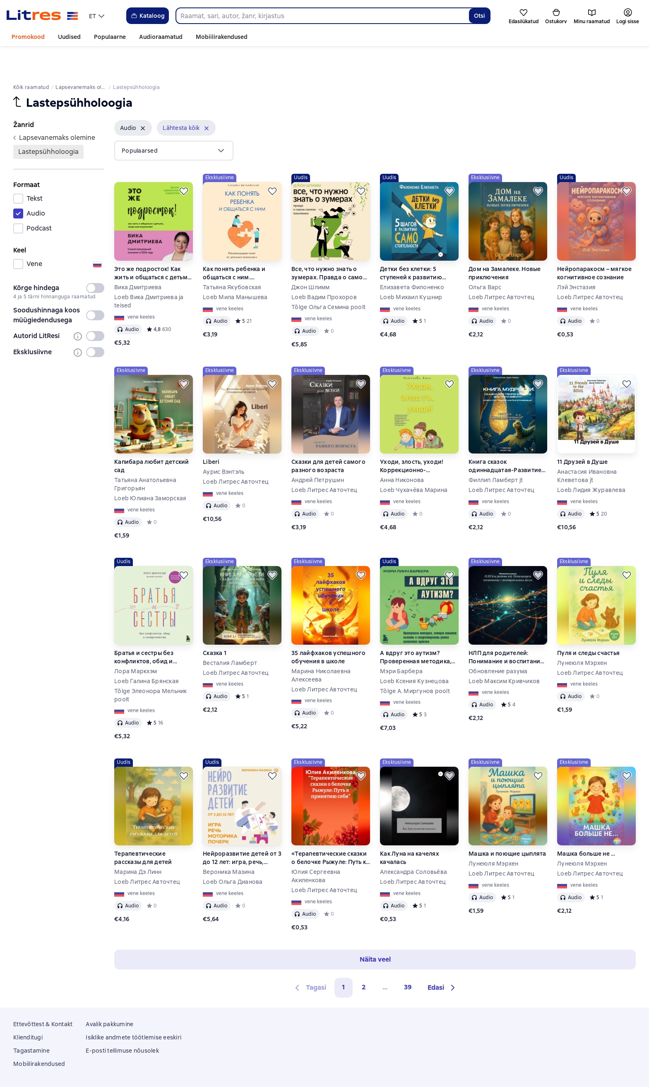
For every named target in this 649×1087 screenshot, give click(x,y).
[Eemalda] (142, 100)
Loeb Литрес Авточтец (501, 269)
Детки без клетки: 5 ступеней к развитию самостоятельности (411, 245)
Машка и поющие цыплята (507, 825)
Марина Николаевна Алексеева (321, 647)
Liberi (211, 433)
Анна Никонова (402, 452)
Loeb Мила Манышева (235, 269)
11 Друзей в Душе (582, 433)
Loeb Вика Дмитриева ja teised (149, 273)
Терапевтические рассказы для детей (143, 829)
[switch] (95, 260)
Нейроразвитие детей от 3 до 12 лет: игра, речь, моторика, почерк (242, 830)
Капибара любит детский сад (151, 438)
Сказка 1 (214, 625)
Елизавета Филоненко (412, 259)
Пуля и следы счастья (588, 625)
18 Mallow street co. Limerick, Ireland (324, 1072)
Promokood (28, 37)
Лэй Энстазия (576, 259)
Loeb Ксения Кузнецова (414, 653)
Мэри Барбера (401, 643)
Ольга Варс (485, 259)
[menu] (97, 15)
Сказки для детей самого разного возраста (328, 438)
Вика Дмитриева (138, 259)
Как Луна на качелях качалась (409, 829)
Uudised (69, 37)
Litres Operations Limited (324, 1064)
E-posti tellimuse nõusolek (122, 1022)
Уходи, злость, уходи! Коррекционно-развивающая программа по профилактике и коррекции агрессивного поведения (418, 438)
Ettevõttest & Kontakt (42, 996)
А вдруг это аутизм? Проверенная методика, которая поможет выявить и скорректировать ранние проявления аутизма (419, 629)
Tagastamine (31, 1022)
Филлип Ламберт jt (496, 452)
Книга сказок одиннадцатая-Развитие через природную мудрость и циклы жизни (505, 438)
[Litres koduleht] (42, 15)
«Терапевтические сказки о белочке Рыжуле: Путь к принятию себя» (329, 830)
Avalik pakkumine (109, 996)
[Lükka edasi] (184, 163)
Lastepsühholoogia (48, 123)
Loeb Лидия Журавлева (591, 462)
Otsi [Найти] (479, 15)
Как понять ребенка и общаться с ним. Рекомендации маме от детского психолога (238, 245)
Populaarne (110, 37)
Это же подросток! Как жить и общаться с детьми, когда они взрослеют (153, 245)
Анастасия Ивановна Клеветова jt (587, 448)
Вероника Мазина (229, 843)
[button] (133, 100)
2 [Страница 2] (364, 959)
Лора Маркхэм (135, 643)
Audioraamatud (161, 37)
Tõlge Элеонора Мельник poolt (150, 667)
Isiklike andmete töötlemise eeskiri (133, 1009)
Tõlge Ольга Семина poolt (328, 279)
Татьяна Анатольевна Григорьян (145, 456)
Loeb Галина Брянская (146, 653)
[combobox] (322, 15)
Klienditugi (28, 1009)
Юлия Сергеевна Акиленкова (316, 848)
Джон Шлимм (310, 259)
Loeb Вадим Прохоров (324, 269)
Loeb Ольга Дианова (233, 853)
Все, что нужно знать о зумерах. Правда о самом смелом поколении (329, 245)
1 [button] (343, 959)
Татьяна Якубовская (232, 259)
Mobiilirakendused (222, 37)
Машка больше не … (586, 825)
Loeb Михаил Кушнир (411, 269)
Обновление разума (498, 643)
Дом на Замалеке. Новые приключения (505, 245)
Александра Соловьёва (413, 843)
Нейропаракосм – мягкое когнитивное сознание (594, 245)
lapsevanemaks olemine (54, 109)
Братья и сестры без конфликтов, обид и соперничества (143, 629)
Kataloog (147, 16)
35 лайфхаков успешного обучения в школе (328, 629)
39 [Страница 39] (408, 959)
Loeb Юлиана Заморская (150, 470)
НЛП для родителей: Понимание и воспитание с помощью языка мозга (506, 629)
